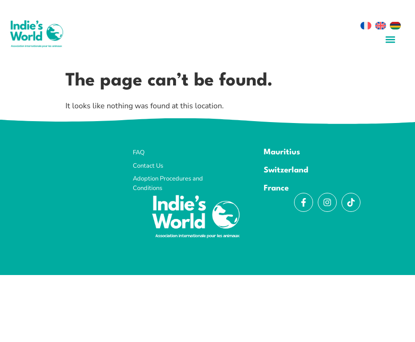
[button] (390, 39)
